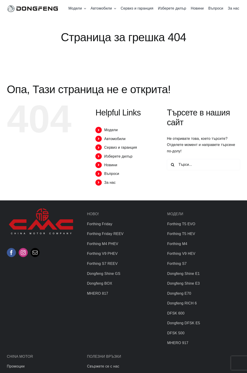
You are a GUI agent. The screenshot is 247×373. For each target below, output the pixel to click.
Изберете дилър (118, 156)
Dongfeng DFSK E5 (183, 323)
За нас (110, 182)
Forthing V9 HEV (181, 253)
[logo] (32, 6)
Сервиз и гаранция (120, 147)
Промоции (16, 366)
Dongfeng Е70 (179, 293)
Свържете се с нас (103, 366)
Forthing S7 (177, 264)
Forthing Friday (99, 224)
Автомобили (115, 139)
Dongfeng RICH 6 (182, 303)
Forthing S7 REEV (102, 264)
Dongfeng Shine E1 (183, 274)
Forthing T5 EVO (181, 224)
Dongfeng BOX (99, 283)
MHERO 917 (177, 343)
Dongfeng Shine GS (103, 274)
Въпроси (111, 174)
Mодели (111, 130)
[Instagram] (23, 252)
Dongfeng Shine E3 (183, 283)
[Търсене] (172, 164)
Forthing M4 (177, 244)
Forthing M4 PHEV (102, 244)
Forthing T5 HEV (181, 234)
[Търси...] (203, 164)
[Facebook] (11, 252)
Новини (110, 165)
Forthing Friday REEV (105, 234)
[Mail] (35, 252)
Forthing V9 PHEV (102, 253)
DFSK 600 (176, 313)
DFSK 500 (176, 333)
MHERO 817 (97, 293)
